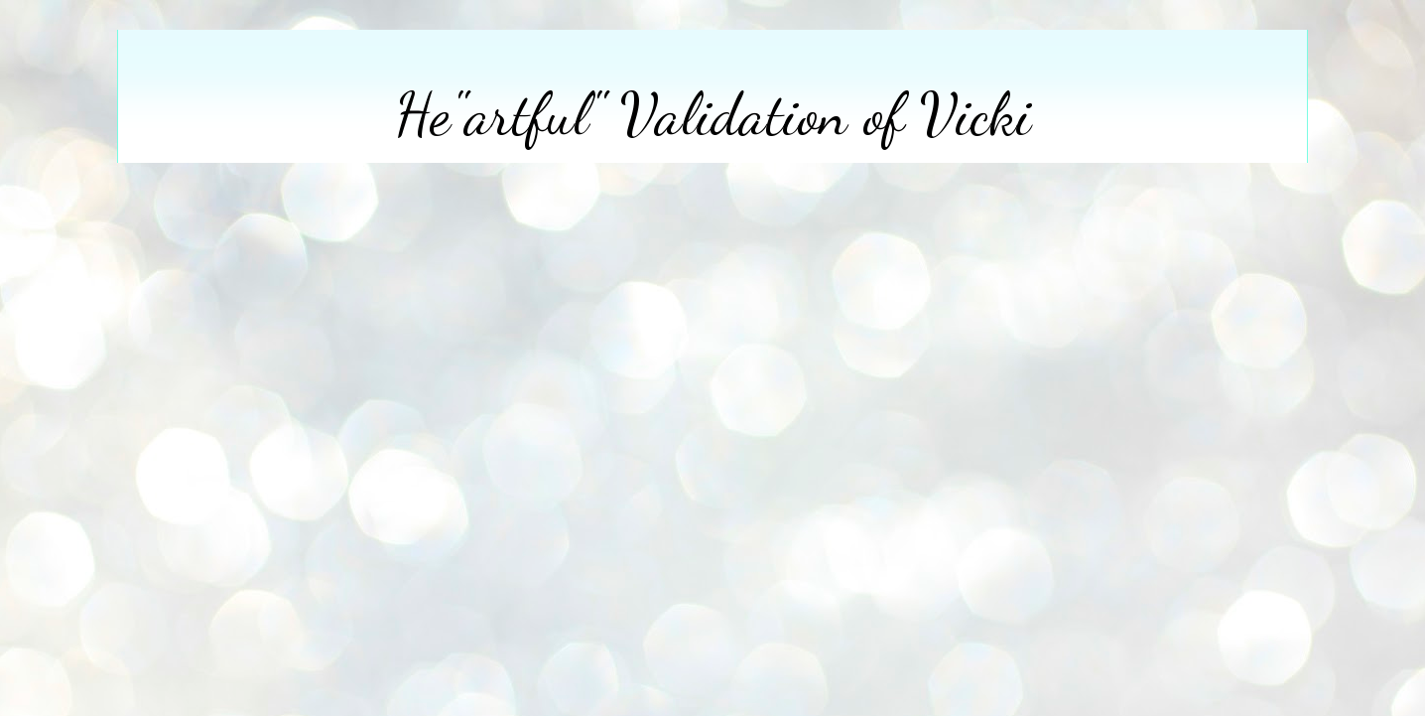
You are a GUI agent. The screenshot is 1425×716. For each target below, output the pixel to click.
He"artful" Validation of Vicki (713, 114)
